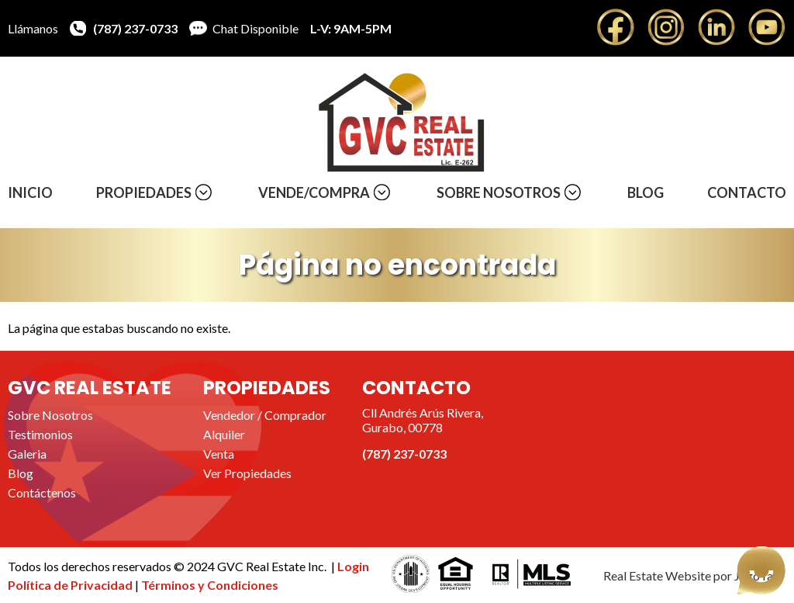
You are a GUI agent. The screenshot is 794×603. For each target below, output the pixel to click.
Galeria (27, 453)
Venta (218, 453)
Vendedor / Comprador (264, 414)
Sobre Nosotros (499, 192)
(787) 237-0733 (135, 28)
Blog (645, 192)
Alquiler (224, 434)
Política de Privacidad (71, 584)
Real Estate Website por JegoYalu (692, 575)
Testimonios (40, 434)
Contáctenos (42, 492)
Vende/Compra (314, 192)
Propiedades (144, 192)
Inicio (30, 192)
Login (353, 566)
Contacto (746, 192)
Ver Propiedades (247, 473)
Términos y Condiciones (209, 584)
